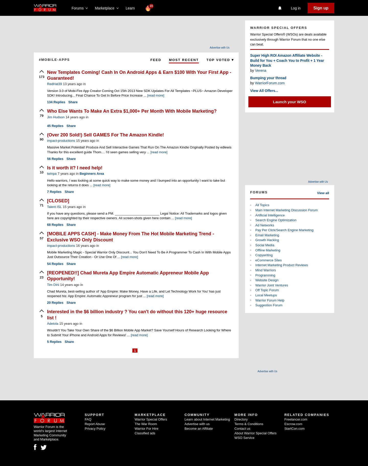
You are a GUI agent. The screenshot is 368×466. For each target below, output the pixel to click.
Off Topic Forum (267, 290)
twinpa (52, 174)
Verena (260, 70)
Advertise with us (197, 424)
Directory (241, 419)
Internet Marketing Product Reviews (281, 265)
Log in (296, 8)
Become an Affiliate (199, 428)
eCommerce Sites (268, 260)
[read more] (155, 95)
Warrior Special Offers (151, 419)
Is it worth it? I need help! (74, 167)
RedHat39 (54, 84)
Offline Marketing (267, 250)
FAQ (88, 419)
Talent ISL (54, 207)
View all (323, 193)
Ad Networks (264, 225)
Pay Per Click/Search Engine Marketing (284, 230)
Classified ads (145, 433)
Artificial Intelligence (270, 215)
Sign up (320, 8)
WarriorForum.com (270, 83)
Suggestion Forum (268, 305)
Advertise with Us (219, 47)
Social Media (264, 245)
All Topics (262, 205)
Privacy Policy (95, 428)
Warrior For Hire (146, 428)
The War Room (146, 424)
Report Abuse (95, 424)
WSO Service (244, 438)
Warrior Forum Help (269, 300)
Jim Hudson (56, 117)
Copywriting (264, 255)
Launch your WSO (289, 102)
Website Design (267, 280)
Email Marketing (267, 235)
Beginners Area (91, 174)
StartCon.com (294, 428)
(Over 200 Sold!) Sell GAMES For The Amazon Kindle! (105, 134)
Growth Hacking (267, 240)
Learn (132, 8)
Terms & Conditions (248, 424)
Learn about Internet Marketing (207, 419)
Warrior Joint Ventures (271, 285)
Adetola (52, 323)
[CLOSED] (58, 200)
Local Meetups (266, 295)
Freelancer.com (295, 419)
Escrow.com (293, 424)
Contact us (242, 428)
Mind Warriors (265, 270)
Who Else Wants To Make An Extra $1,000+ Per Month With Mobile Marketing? (132, 111)
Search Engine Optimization (275, 220)
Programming (265, 275)
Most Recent (184, 60)
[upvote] (41, 74)
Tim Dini (53, 285)
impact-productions (61, 141)
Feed (155, 60)
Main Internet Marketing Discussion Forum (286, 210)
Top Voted (220, 60)
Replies (56, 102)
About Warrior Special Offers (255, 433)
